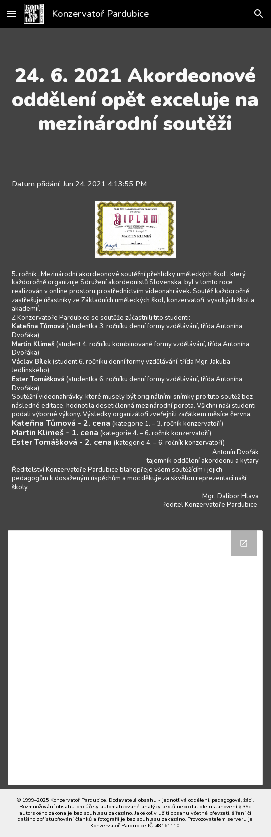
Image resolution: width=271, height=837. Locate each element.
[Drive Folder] (136, 657)
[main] (136, 100)
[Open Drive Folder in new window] (244, 543)
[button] (12, 13)
